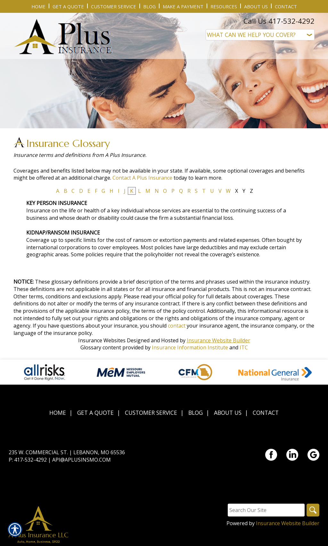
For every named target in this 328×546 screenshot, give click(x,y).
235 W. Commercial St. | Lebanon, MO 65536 (67, 452)
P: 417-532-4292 (28, 459)
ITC (244, 347)
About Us (228, 412)
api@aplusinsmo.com (81, 459)
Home (57, 412)
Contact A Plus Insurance (142, 177)
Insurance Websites (102, 340)
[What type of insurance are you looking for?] (260, 34)
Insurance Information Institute (190, 347)
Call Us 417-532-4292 (279, 21)
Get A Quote (95, 412)
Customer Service (151, 412)
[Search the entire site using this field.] (266, 510)
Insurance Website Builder (218, 340)
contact (176, 325)
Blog (195, 412)
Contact (266, 412)
